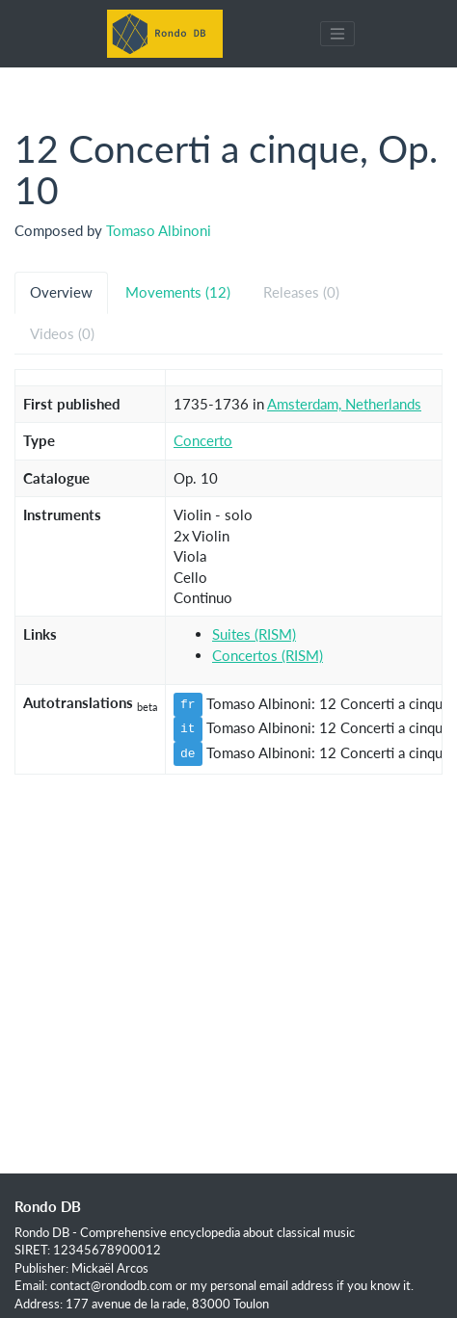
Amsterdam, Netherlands (344, 403)
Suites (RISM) (254, 634)
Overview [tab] (61, 292)
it (188, 728)
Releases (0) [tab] (301, 292)
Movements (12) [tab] (177, 292)
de (188, 753)
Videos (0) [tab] (62, 333)
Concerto (203, 440)
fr (188, 704)
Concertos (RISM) (267, 655)
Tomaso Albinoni (158, 230)
